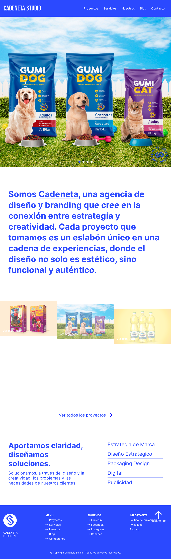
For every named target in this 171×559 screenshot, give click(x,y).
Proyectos (90, 8)
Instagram (96, 529)
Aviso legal (136, 524)
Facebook (96, 524)
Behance (95, 534)
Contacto (158, 8)
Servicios (110, 8)
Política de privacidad (143, 520)
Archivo (134, 529)
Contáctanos (55, 538)
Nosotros (128, 8)
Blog (143, 8)
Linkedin (95, 520)
